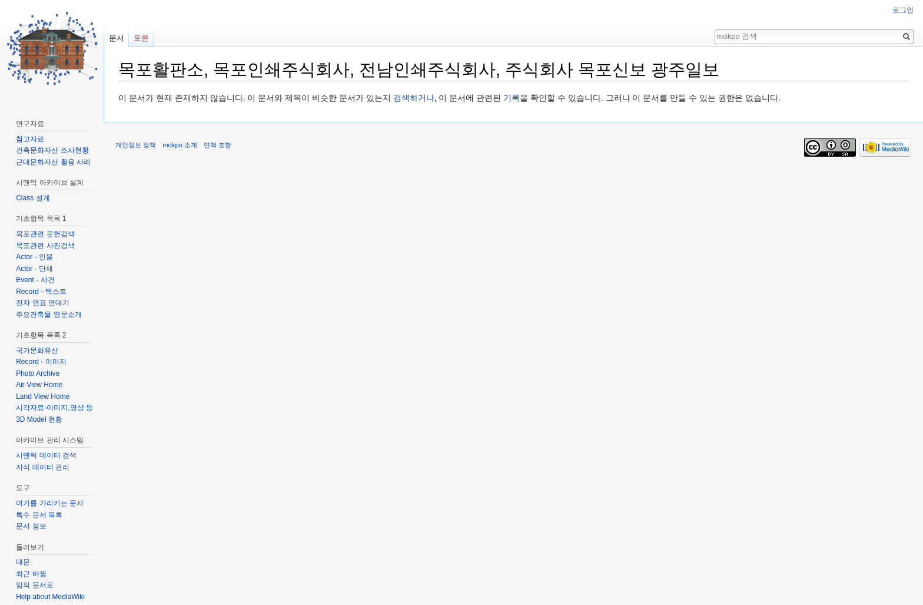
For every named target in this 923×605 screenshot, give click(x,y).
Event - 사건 (35, 280)
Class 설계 (32, 198)
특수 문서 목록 (39, 515)
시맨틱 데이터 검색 (46, 455)
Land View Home (42, 396)
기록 (511, 98)
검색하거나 (413, 98)
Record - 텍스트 (41, 291)
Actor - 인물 (34, 257)
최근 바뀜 (31, 574)
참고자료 (30, 139)
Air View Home (39, 385)
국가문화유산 (37, 350)
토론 (141, 38)
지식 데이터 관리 (42, 467)
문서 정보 (31, 526)
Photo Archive (37, 373)
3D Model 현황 (39, 419)
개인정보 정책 (135, 144)
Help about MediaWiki (50, 597)
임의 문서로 (34, 585)
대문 (23, 562)
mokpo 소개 (179, 144)
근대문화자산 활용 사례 (53, 162)
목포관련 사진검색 (45, 246)
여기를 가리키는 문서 (50, 503)
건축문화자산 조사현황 (52, 150)
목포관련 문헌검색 (45, 234)
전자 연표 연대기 (42, 303)
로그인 (903, 10)
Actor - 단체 (34, 269)
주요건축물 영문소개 (48, 314)
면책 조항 (217, 144)
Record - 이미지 (41, 362)
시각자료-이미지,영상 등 (54, 408)
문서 (116, 38)
